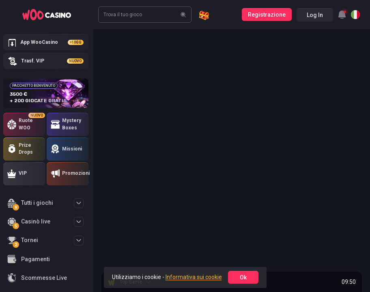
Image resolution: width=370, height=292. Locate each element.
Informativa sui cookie (194, 277)
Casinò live (28, 222)
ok (243, 277)
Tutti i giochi (30, 204)
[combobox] (342, 15)
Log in (315, 15)
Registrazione (267, 14)
